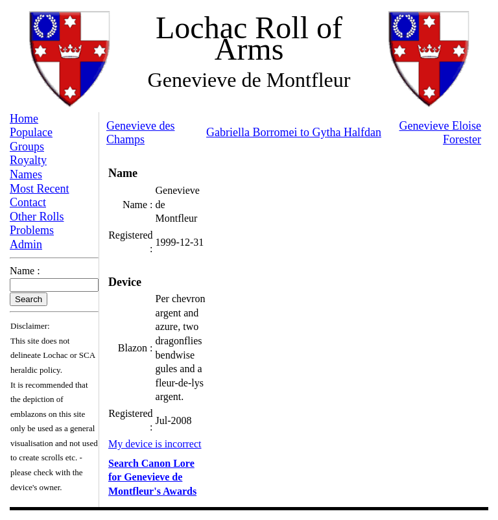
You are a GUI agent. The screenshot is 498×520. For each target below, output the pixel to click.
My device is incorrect (155, 443)
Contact (28, 202)
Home (24, 118)
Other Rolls (37, 216)
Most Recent (39, 188)
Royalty (28, 160)
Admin (26, 244)
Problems (32, 230)
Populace (31, 132)
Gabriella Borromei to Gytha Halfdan (293, 132)
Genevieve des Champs (140, 133)
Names (26, 174)
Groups (27, 146)
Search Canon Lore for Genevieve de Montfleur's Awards (152, 477)
